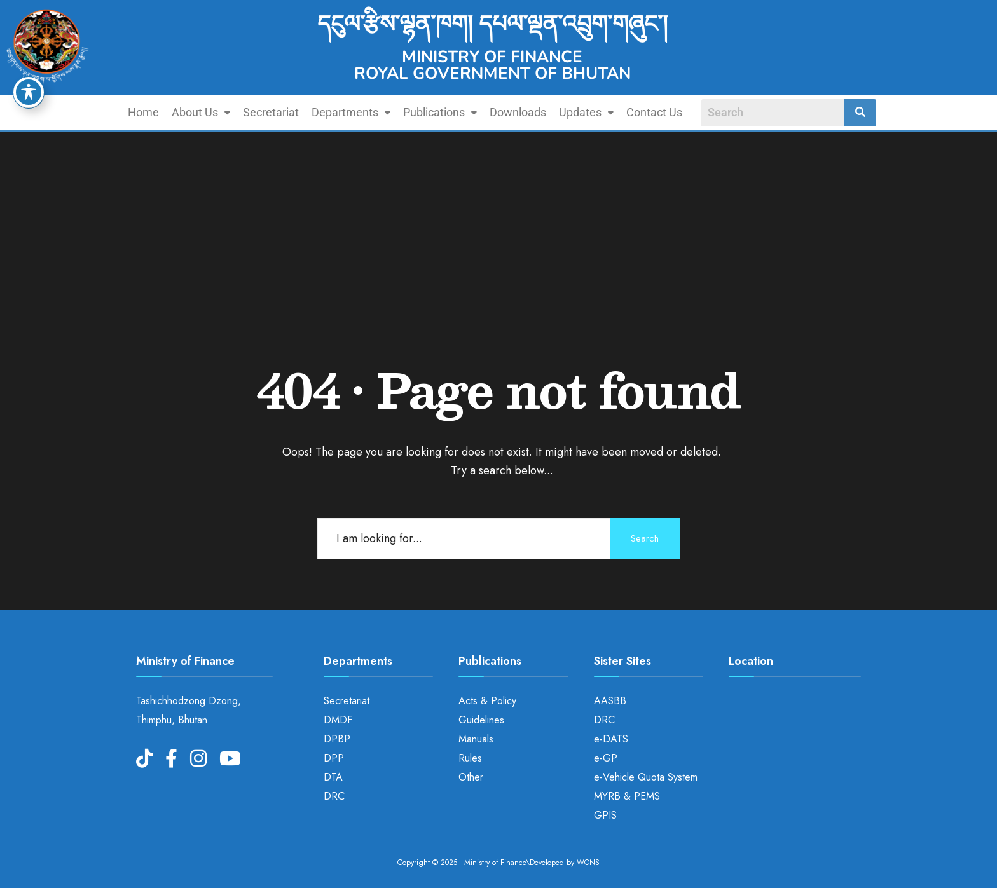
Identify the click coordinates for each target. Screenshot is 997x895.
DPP (334, 758)
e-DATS (611, 739)
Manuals (475, 739)
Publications (440, 112)
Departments (351, 112)
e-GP (605, 758)
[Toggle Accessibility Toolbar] (28, 92)
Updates (586, 112)
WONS (588, 862)
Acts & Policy (487, 700)
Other (470, 777)
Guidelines (481, 720)
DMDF (338, 720)
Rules (470, 758)
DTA (333, 777)
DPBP (337, 739)
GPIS (605, 815)
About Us (201, 112)
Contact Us (654, 112)
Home (143, 112)
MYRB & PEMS (627, 796)
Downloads (518, 112)
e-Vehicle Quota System (646, 777)
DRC (334, 796)
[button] (201, 112)
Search (645, 538)
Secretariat (271, 112)
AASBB (610, 700)
